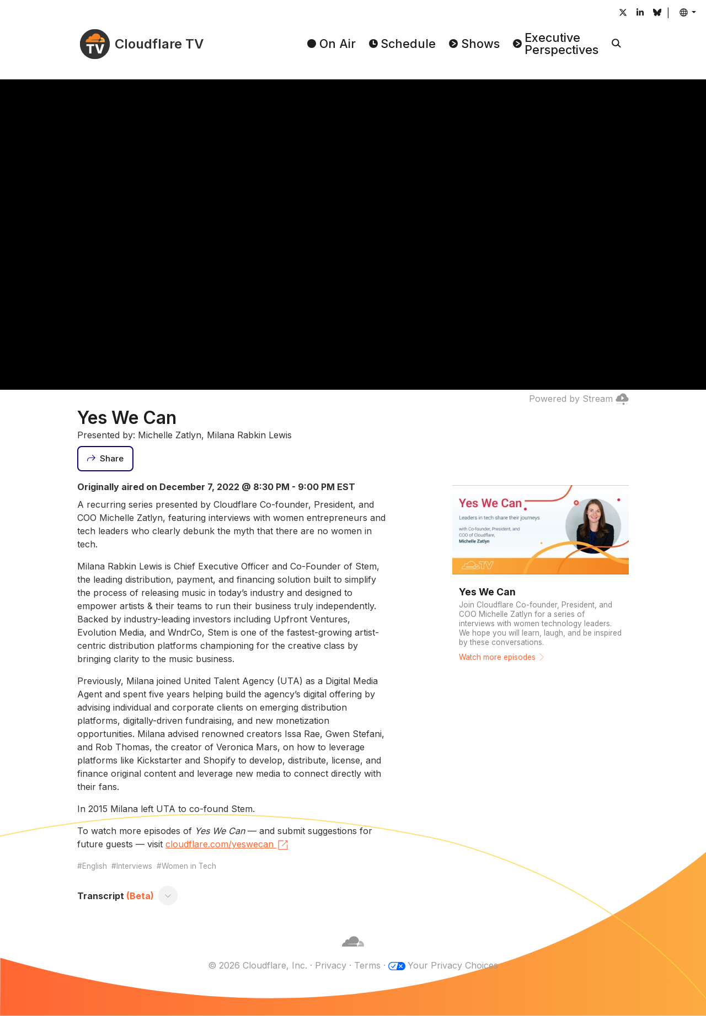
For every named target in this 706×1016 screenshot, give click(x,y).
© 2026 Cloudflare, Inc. (257, 965)
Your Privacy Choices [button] (453, 965)
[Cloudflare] (353, 952)
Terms (367, 965)
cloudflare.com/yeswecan (227, 845)
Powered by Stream (579, 398)
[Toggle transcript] (168, 896)
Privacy (330, 965)
